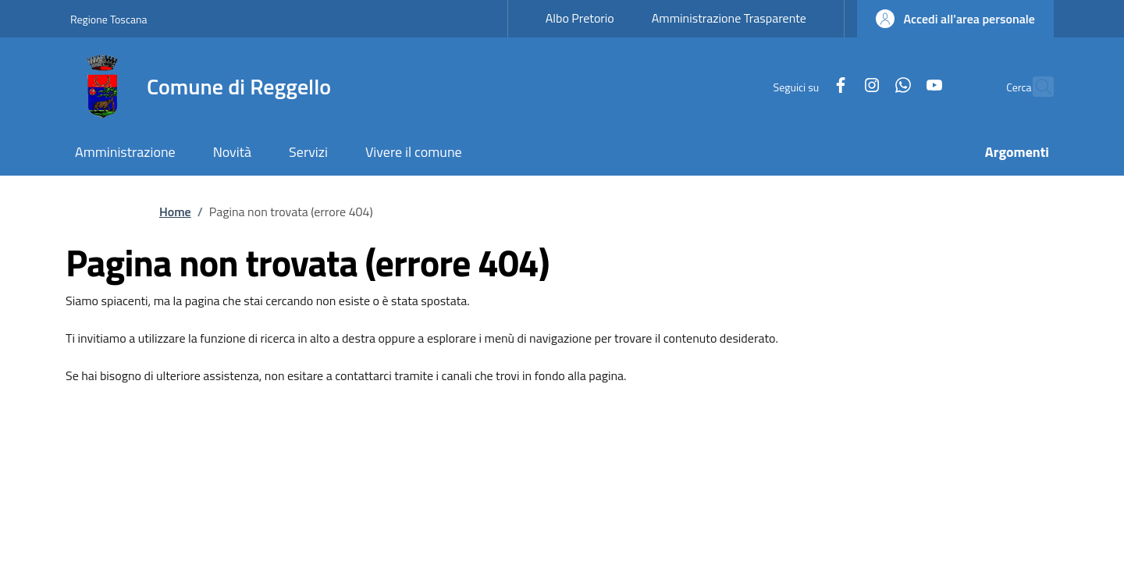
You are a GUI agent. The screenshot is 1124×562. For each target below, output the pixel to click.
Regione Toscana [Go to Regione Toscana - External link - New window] (109, 19)
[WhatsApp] (869, 86)
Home (175, 211)
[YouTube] (900, 86)
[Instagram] (838, 86)
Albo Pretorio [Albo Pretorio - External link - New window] (580, 18)
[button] (955, 18)
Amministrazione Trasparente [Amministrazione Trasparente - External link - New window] (729, 18)
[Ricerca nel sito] (1035, 86)
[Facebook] (807, 86)
